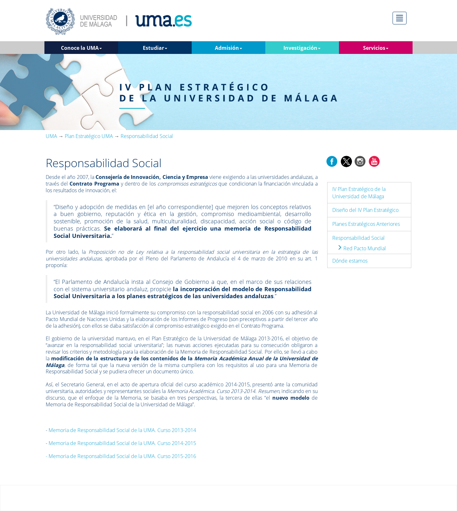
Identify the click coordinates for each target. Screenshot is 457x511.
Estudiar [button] (155, 47)
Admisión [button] (228, 47)
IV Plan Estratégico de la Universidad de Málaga (359, 193)
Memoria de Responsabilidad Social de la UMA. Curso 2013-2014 (122, 430)
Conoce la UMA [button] (81, 47)
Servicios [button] (375, 47)
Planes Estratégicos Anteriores (366, 223)
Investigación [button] (302, 47)
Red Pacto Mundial (361, 248)
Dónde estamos (350, 260)
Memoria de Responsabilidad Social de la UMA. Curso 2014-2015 (122, 443)
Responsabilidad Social (358, 237)
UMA (51, 136)
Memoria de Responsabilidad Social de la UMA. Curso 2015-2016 (121, 456)
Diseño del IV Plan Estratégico (365, 209)
